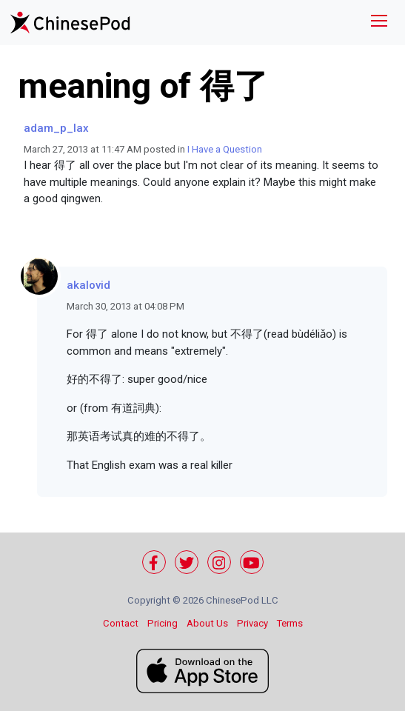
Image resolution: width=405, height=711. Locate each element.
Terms (290, 623)
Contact (120, 623)
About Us (207, 623)
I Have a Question (224, 149)
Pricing (162, 623)
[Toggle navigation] (379, 22)
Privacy (252, 623)
